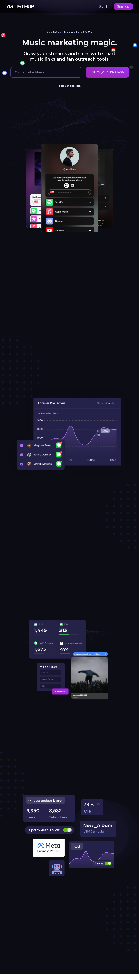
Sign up (123, 6)
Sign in (104, 6)
